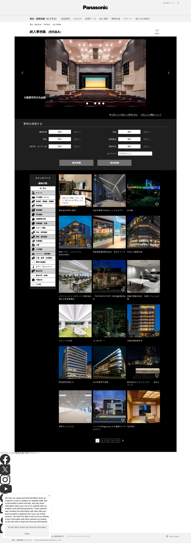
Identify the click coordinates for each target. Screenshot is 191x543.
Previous (22, 73)
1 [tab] (87, 103)
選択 (60, 132)
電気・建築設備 (35, 24)
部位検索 (114, 162)
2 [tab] (91, 103)
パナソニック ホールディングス (78, 536)
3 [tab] (95, 103)
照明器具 (47, 24)
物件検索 (76, 162)
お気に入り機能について (151, 114)
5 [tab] (103, 103)
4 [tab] (99, 103)
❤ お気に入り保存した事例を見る (123, 114)
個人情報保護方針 (57, 536)
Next (168, 73)
